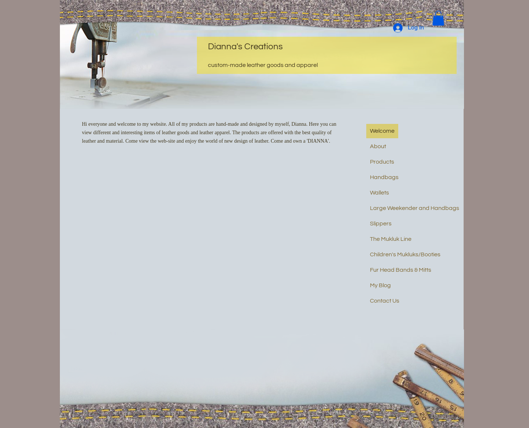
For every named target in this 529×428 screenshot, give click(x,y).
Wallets (379, 193)
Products (382, 162)
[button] (438, 18)
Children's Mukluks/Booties (405, 254)
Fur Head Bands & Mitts (400, 270)
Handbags (384, 177)
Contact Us (384, 301)
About (378, 146)
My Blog (380, 285)
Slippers (381, 224)
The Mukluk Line (390, 239)
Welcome (382, 131)
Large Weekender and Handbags (414, 208)
